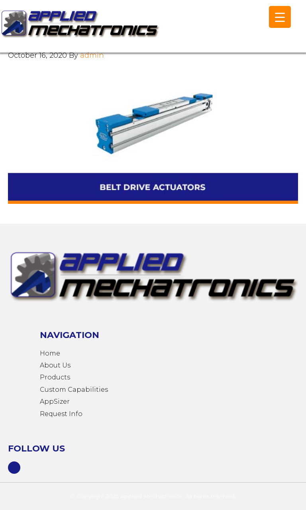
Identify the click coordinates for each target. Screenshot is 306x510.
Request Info (61, 414)
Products (55, 377)
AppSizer (55, 401)
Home (50, 353)
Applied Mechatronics (79, 30)
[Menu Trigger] (280, 17)
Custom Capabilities (74, 389)
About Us (55, 365)
